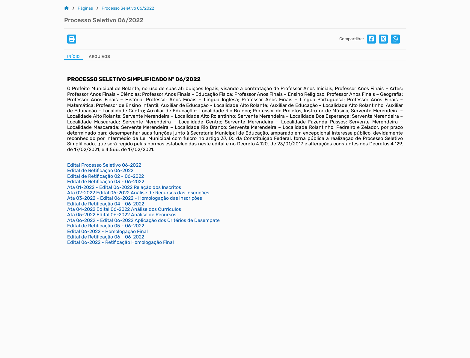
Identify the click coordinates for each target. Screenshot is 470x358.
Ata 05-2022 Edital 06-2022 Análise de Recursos (121, 214)
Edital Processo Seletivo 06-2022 (104, 165)
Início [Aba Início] (73, 56)
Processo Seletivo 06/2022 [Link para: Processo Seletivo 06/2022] (128, 8)
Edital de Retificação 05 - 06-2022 (105, 226)
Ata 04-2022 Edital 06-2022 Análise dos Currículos (124, 209)
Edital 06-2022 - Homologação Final (107, 231)
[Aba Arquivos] (99, 57)
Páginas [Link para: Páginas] (85, 8)
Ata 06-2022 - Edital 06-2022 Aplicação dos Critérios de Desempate (143, 220)
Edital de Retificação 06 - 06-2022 (105, 237)
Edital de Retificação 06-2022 (100, 170)
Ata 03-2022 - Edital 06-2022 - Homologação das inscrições (134, 198)
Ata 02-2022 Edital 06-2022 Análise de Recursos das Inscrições (138, 193)
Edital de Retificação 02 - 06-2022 (105, 176)
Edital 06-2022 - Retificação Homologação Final (120, 242)
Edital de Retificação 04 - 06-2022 (105, 204)
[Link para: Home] (66, 8)
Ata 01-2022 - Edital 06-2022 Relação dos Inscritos (124, 187)
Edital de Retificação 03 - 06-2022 (105, 181)
